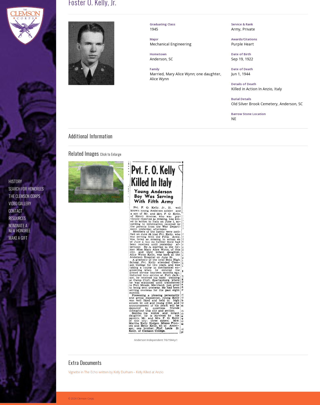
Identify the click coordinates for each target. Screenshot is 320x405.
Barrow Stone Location (248, 114)
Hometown (158, 54)
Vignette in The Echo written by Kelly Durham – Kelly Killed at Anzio (116, 372)
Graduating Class (162, 24)
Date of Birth (241, 54)
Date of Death (242, 69)
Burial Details (241, 99)
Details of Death (243, 84)
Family (154, 69)
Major (154, 39)
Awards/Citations (244, 39)
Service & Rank (242, 24)
